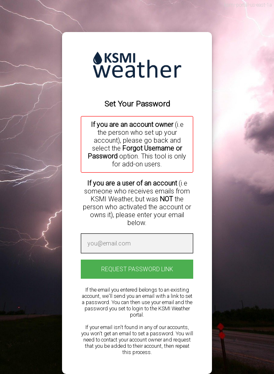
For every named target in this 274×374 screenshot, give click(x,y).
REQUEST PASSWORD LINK (137, 269)
